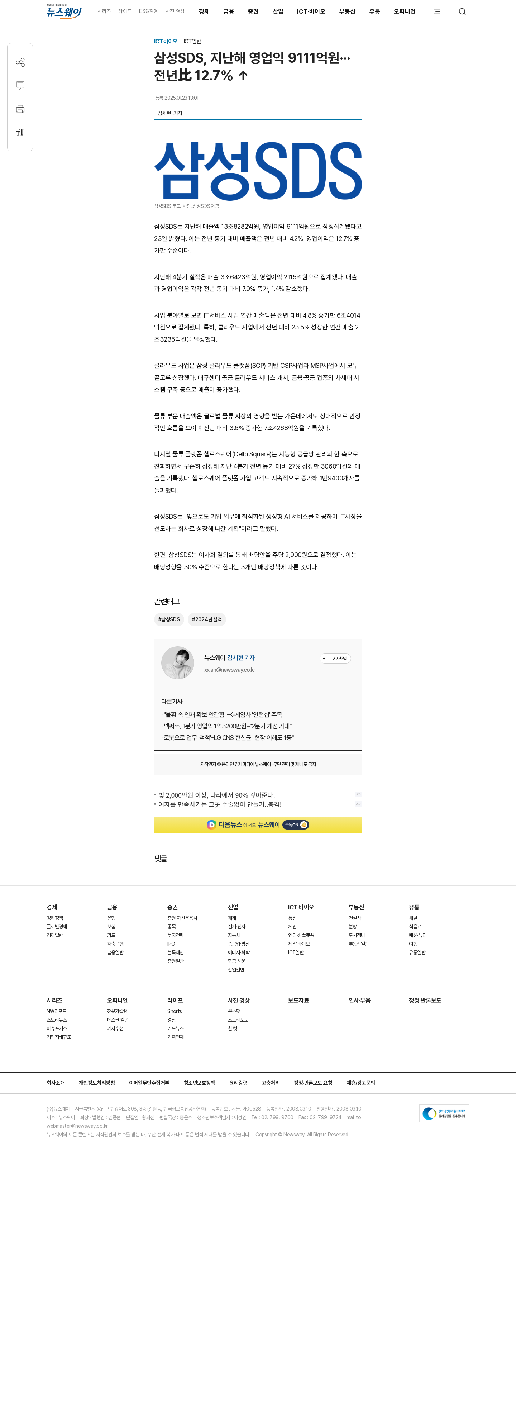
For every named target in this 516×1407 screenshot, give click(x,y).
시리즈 (104, 11)
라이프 (125, 11)
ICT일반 (192, 41)
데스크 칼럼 (118, 1217)
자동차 (234, 1132)
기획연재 (175, 1234)
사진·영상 (175, 11)
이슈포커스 (57, 1225)
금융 (229, 11)
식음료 (415, 1124)
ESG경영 (148, 11)
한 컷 (232, 1225)
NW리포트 (57, 1208)
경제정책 (55, 1115)
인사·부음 (360, 1197)
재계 (232, 1115)
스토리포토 (238, 1217)
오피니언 (405, 11)
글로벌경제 (57, 1124)
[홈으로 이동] (64, 11)
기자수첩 (115, 1225)
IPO (171, 1141)
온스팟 (234, 1208)
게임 (292, 1124)
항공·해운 (236, 1158)
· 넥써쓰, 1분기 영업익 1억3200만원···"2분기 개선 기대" (226, 869)
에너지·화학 (238, 1149)
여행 (413, 1141)
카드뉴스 (175, 1225)
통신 (292, 1115)
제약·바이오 (299, 1141)
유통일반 (417, 1149)
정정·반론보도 (425, 1197)
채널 (413, 1115)
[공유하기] (20, 62)
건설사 (355, 1115)
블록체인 (175, 1149)
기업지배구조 (59, 1234)
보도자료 (298, 1197)
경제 (204, 11)
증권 (253, 11)
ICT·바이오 (311, 11)
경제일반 (55, 1132)
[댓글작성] (20, 85)
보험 (111, 1124)
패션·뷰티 (417, 1132)
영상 (171, 1217)
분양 (353, 1124)
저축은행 (115, 1141)
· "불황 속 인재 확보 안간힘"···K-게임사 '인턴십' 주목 (221, 858)
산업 (278, 11)
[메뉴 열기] (437, 11)
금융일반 (115, 1149)
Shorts (174, 1208)
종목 (171, 1124)
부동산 (347, 11)
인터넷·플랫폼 (301, 1132)
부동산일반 (359, 1141)
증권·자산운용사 (182, 1115)
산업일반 (236, 1167)
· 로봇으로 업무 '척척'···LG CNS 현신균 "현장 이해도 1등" (227, 881)
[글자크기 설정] (20, 132)
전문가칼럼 (117, 1208)
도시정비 (357, 1132)
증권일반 (175, 1158)
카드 (111, 1132)
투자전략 (175, 1132)
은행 (111, 1115)
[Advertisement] (258, 391)
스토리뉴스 (57, 1217)
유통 (375, 11)
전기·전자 (236, 1124)
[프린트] (20, 108)
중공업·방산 (238, 1141)
